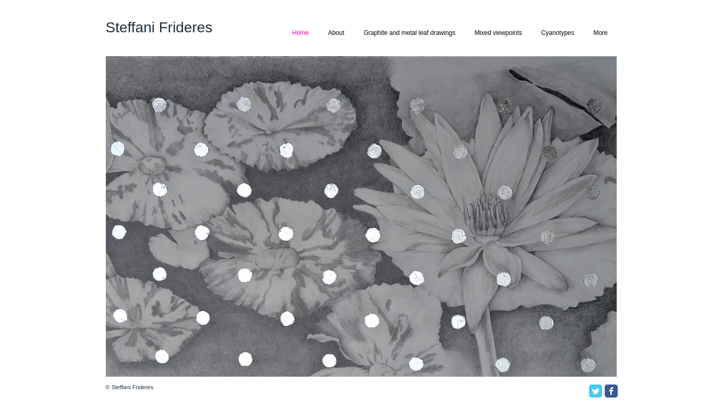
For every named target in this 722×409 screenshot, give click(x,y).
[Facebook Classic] (611, 391)
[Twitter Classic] (595, 391)
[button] (361, 216)
